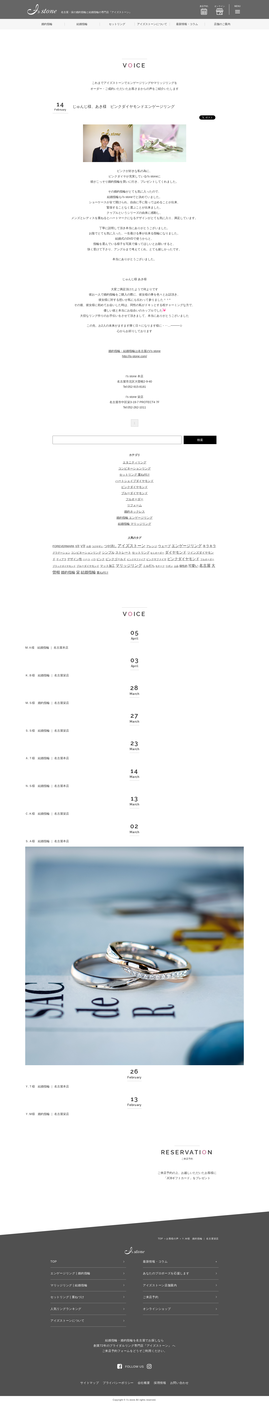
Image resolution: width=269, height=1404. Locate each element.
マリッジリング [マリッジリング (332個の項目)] (129, 565)
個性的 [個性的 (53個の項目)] (183, 565)
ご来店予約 (150, 1297)
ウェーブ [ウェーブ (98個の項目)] (164, 546)
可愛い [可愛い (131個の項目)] (193, 565)
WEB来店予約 (163, 1202)
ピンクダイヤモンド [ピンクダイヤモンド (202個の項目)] (183, 559)
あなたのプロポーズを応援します (166, 1273)
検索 (200, 440)
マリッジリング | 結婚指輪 (68, 1285)
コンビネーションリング (134, 468)
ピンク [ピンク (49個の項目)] (100, 559)
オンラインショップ (157, 1308)
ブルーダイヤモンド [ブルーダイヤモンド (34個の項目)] (87, 566)
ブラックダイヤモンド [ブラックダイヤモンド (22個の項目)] (64, 566)
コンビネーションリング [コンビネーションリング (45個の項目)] (86, 552)
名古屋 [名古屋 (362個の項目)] (205, 565)
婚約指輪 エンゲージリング (134, 517)
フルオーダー (134, 499)
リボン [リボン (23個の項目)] (169, 566)
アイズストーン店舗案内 (160, 1285)
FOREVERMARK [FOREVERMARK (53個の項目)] (63, 546)
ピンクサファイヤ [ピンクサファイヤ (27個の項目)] (156, 559)
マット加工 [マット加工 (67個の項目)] (107, 565)
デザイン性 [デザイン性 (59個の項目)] (74, 559)
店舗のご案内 (222, 24)
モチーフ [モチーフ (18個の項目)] (160, 566)
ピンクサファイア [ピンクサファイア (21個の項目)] (136, 559)
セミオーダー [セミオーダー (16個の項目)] (157, 553)
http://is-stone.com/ (134, 356)
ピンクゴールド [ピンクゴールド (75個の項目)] (115, 559)
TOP (53, 1261)
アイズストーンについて (152, 24)
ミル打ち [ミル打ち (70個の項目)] (149, 565)
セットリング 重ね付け (134, 474)
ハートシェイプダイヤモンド (134, 481)
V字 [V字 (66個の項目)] (82, 546)
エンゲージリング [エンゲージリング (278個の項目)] (186, 546)
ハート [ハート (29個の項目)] (86, 559)
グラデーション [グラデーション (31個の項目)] (61, 552)
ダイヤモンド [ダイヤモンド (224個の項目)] (175, 552)
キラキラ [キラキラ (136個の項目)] (209, 546)
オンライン (219, 10)
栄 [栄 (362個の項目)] (78, 572)
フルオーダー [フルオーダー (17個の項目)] (207, 559)
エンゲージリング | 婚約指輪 (70, 1273)
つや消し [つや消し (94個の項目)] (110, 546)
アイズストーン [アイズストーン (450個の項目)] (131, 546)
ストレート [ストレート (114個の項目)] (123, 552)
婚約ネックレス (134, 511)
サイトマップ (89, 1382)
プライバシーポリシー (118, 1382)
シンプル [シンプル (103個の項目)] (108, 552)
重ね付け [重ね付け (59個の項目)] (102, 572)
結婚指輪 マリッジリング (134, 523)
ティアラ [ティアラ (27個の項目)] (61, 559)
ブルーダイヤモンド (134, 493)
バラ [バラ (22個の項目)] (93, 559)
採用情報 (160, 1382)
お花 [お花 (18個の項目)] (88, 546)
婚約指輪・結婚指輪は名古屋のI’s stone (134, 351)
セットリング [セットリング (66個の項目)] (141, 552)
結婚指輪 (81, 24)
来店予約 (204, 10)
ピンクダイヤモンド (134, 487)
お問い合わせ (179, 1382)
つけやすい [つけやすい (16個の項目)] (97, 546)
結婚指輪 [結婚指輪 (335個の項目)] (88, 572)
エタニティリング (134, 462)
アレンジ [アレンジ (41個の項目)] (151, 546)
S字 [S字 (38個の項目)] (77, 546)
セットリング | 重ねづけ (67, 1297)
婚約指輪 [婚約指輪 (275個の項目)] (68, 572)
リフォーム (134, 505)
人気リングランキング (65, 1308)
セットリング (117, 24)
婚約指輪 (46, 24)
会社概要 (144, 1382)
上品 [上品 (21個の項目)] (176, 566)
